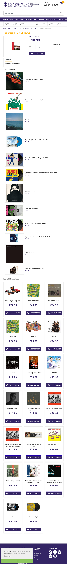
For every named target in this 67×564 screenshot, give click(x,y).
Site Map (36, 559)
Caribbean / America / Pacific (30, 28)
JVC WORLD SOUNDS (17, 28)
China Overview (59, 23)
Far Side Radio (15, 23)
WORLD (60, 19)
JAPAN (22, 19)
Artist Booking (22, 23)
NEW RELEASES (8, 19)
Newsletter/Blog (30, 24)
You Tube (37, 23)
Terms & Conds (37, 553)
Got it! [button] (17, 561)
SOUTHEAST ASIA (51, 19)
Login (35, 557)
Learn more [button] (7, 556)
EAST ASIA (41, 19)
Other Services (44, 23)
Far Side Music (7, 23)
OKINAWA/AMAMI (31, 19)
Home (4, 28)
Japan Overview (51, 23)
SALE (16, 19)
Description (8, 59)
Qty (30, 46)
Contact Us (36, 555)
